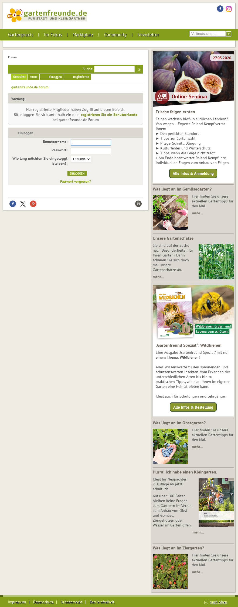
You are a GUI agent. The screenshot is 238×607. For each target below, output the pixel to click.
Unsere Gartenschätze (173, 238)
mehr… (197, 213)
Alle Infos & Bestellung (193, 406)
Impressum (17, 601)
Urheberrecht (71, 601)
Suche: (88, 68)
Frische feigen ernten (175, 111)
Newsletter (148, 35)
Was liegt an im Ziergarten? (178, 548)
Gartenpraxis (20, 35)
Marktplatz (83, 35)
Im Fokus (53, 35)
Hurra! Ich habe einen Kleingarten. (185, 472)
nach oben (218, 601)
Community (115, 35)
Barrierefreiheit (102, 601)
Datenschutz (43, 601)
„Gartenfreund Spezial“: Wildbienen (189, 345)
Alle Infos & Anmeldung (193, 173)
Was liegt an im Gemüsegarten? (182, 189)
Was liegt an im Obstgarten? (179, 422)
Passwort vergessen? (75, 181)
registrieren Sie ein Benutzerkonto (109, 114)
